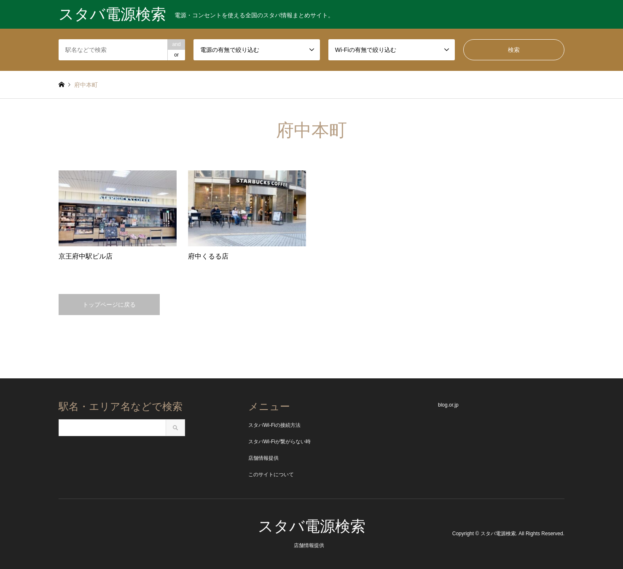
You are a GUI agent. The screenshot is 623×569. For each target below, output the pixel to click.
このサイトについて (271, 474)
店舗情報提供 (263, 458)
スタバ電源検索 (311, 526)
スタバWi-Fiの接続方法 (274, 425)
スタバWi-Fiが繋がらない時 (279, 442)
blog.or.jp (448, 405)
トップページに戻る (109, 304)
